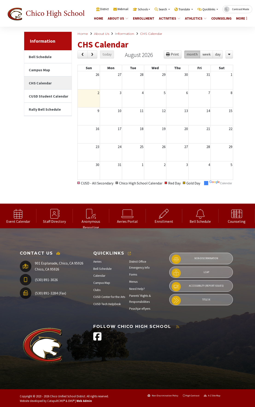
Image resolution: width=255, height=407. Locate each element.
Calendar (99, 276)
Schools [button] (143, 9)
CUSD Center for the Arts (109, 297)
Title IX (191, 300)
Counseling (221, 18)
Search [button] (163, 9)
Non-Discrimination (195, 259)
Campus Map (39, 70)
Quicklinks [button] (209, 9)
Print (175, 54)
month (192, 54)
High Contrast (192, 395)
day (217, 54)
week (206, 54)
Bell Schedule (40, 56)
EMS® (71, 401)
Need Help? (137, 289)
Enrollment (143, 18)
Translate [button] (185, 9)
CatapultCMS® (56, 401)
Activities (169, 18)
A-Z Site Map (212, 395)
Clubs (96, 290)
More (241, 18)
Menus (133, 282)
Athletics (195, 18)
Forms (133, 274)
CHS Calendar (151, 34)
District (104, 9)
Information (124, 34)
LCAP (190, 273)
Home (98, 18)
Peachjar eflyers (139, 309)
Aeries (97, 262)
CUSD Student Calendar (48, 96)
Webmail (122, 9)
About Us (118, 18)
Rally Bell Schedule (45, 109)
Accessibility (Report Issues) (198, 286)
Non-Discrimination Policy (162, 395)
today (107, 54)
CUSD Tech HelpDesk (107, 304)
